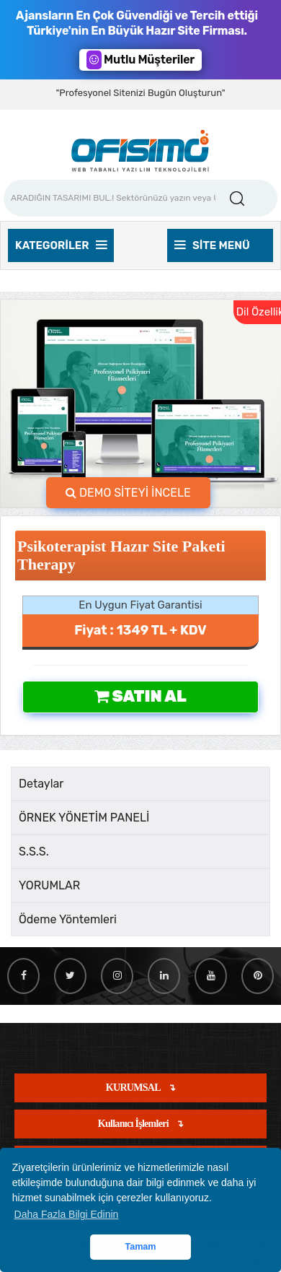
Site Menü (212, 245)
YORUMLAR (49, 885)
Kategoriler (61, 245)
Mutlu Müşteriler (140, 60)
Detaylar (41, 783)
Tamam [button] (140, 1247)
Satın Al (140, 696)
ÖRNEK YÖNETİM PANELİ (84, 817)
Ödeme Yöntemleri (68, 919)
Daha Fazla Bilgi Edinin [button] (66, 1214)
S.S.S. (34, 851)
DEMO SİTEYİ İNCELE (128, 493)
